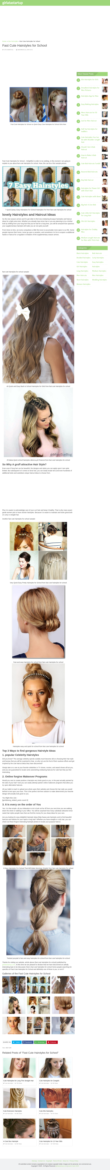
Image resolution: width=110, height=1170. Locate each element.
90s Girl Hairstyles (88, 221)
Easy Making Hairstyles (90, 104)
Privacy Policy (74, 1161)
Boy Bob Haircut (87, 180)
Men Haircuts (82, 275)
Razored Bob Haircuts (89, 172)
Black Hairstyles (83, 253)
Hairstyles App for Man (89, 96)
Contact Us (41, 1161)
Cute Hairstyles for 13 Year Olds (50, 1141)
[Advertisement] (55, 24)
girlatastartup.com (8, 964)
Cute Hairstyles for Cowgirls (49, 1081)
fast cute (8, 1048)
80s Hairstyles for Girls (89, 80)
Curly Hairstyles (98, 258)
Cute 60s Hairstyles (46, 1111)
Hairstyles (96, 267)
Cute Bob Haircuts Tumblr (91, 163)
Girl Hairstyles (82, 267)
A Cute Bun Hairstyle (10, 1141)
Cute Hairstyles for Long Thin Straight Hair (18, 1081)
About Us (65, 1161)
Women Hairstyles (83, 284)
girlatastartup (12, 3)
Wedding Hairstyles (99, 280)
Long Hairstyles (82, 271)
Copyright (49, 1161)
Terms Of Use (57, 1161)
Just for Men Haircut (88, 121)
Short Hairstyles (83, 280)
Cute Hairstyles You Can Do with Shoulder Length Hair (90, 139)
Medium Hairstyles (99, 271)
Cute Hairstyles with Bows (91, 196)
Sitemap (34, 1161)
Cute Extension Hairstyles (12, 1111)
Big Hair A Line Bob (88, 205)
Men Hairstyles (97, 275)
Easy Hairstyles (97, 262)
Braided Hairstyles (83, 258)
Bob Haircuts (97, 253)
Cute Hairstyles (8, 50)
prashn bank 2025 (73, 1166)
